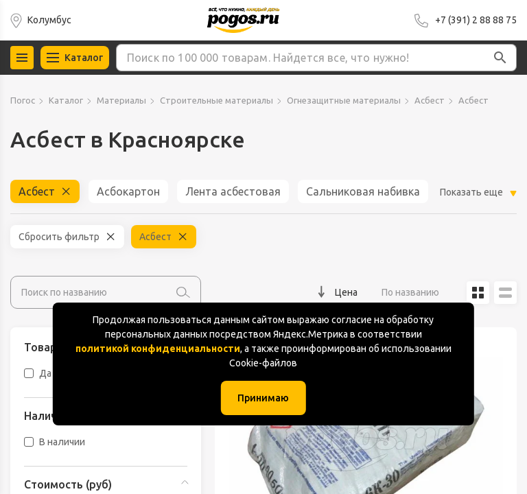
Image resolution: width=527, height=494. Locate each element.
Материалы (121, 100)
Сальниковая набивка (363, 191)
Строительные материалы (216, 100)
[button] (500, 57)
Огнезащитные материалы (344, 100)
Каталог (66, 100)
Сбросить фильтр (59, 236)
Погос (22, 100)
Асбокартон (128, 191)
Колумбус (49, 19)
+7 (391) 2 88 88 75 (476, 19)
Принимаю (263, 397)
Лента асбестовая (233, 191)
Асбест (429, 100)
